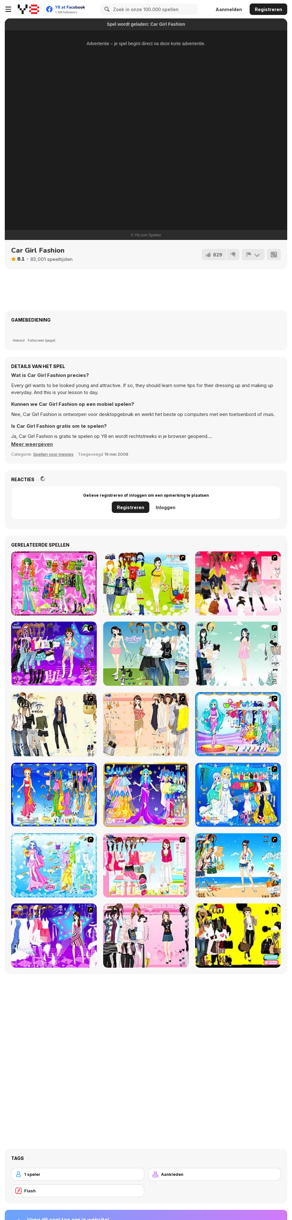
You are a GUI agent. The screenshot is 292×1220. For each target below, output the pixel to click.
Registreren (268, 9)
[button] (32, 444)
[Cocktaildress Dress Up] (146, 724)
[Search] (106, 9)
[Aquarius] (54, 865)
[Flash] (77, 1190)
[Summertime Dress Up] (238, 865)
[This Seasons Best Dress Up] (238, 935)
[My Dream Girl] (146, 654)
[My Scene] (54, 935)
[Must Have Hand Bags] (146, 583)
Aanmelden (229, 9)
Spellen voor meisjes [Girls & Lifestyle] (53, 454)
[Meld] (253, 254)
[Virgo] (54, 795)
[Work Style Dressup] (54, 724)
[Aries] (146, 795)
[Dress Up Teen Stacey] (238, 583)
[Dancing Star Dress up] (54, 654)
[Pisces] (238, 724)
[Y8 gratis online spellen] (28, 9)
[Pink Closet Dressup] (146, 865)
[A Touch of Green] (54, 583)
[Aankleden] (214, 1174)
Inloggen (165, 507)
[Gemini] (238, 795)
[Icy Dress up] (238, 654)
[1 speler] (77, 1174)
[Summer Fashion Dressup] (146, 935)
